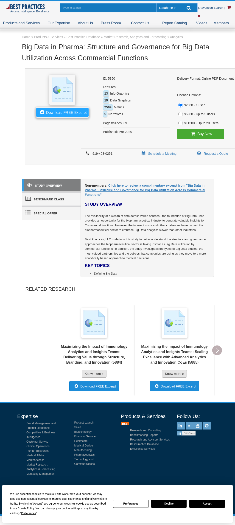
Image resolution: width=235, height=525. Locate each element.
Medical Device (83, 445)
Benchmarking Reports (144, 435)
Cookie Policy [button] (26, 508)
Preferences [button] (28, 513)
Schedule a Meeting (158, 153)
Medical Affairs (35, 455)
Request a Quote (212, 153)
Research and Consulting (145, 430)
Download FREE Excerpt (62, 112)
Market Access (35, 460)
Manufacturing (83, 450)
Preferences (130, 503)
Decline (168, 503)
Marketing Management (40, 473)
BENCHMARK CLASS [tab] (44, 198)
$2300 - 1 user (191, 105)
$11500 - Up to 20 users (197, 123)
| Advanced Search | (212, 7)
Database (166, 8)
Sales (77, 427)
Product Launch (84, 422)
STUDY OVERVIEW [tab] (44, 184)
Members (221, 23)
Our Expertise (59, 23)
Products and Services (21, 23)
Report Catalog (174, 23)
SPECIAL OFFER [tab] (41, 212)
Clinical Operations (38, 446)
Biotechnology (83, 431)
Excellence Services (142, 448)
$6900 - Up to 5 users (196, 114)
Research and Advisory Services (150, 439)
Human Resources (37, 450)
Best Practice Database (144, 444)
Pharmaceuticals (84, 454)
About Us (85, 23)
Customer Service (37, 441)
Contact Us (140, 23)
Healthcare (81, 441)
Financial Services (85, 436)
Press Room (111, 23)
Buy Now (200, 134)
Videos (201, 23)
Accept (207, 503)
